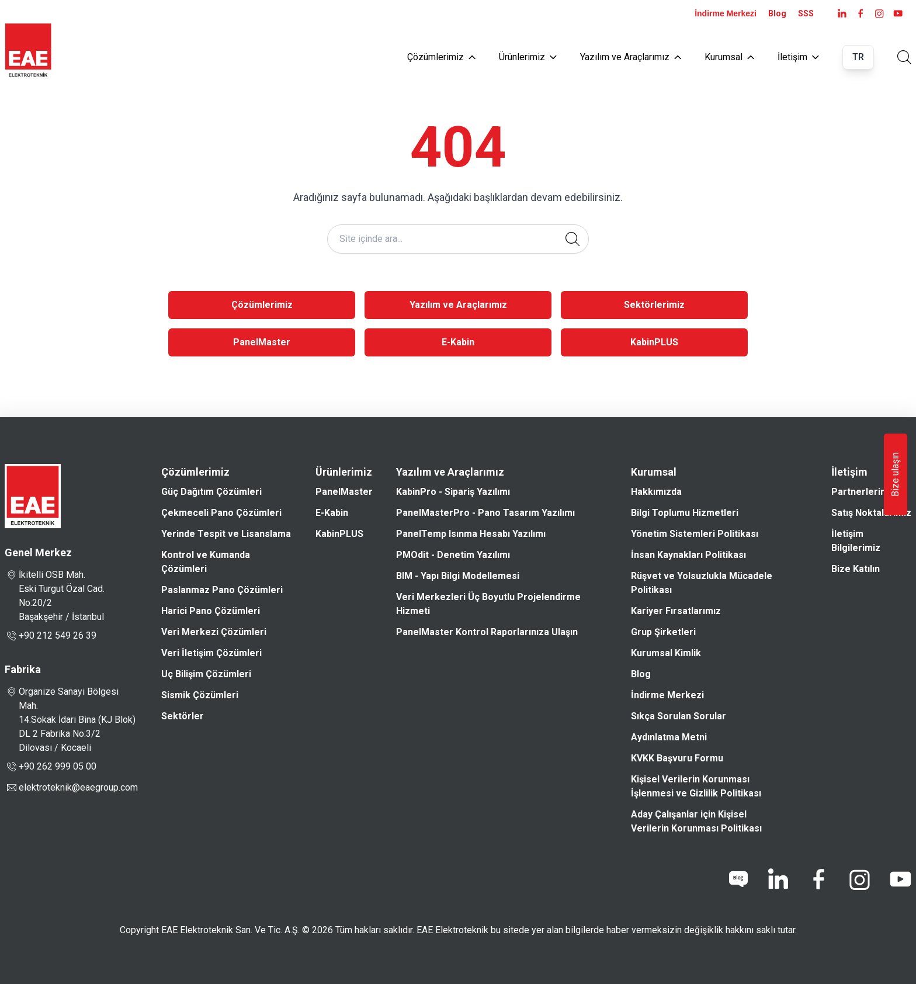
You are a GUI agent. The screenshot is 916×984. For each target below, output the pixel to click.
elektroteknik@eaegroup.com (78, 787)
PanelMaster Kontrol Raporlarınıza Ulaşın (487, 631)
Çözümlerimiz (441, 57)
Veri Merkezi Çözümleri (213, 631)
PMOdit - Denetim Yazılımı (453, 554)
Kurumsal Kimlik (666, 653)
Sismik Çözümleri (199, 695)
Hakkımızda (656, 491)
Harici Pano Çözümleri (210, 610)
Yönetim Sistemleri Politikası (694, 533)
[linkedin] (777, 879)
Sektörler (182, 716)
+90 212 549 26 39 (50, 636)
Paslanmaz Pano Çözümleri (222, 589)
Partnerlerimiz (863, 491)
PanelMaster (261, 342)
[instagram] (879, 13)
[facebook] (860, 13)
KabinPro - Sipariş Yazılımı (453, 491)
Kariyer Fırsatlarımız (676, 610)
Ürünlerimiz (528, 57)
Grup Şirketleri (663, 631)
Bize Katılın (855, 568)
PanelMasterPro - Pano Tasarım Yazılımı (485, 512)
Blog (777, 13)
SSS (806, 13)
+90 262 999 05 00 (50, 767)
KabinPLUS (654, 342)
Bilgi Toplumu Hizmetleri (684, 512)
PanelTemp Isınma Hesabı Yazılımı (471, 533)
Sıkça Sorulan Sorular (678, 716)
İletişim (798, 57)
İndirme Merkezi (726, 13)
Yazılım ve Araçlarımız (630, 57)
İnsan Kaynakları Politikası (688, 554)
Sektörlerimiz (654, 304)
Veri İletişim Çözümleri (211, 653)
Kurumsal (729, 57)
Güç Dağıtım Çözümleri (211, 491)
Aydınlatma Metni (669, 737)
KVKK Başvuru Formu (677, 758)
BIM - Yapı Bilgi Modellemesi (457, 575)
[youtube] (898, 13)
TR (858, 57)
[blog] (738, 879)
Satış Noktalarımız (871, 512)
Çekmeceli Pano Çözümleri (221, 512)
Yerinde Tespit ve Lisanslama (226, 533)
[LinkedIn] (841, 13)
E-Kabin (458, 342)
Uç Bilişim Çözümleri (206, 674)
